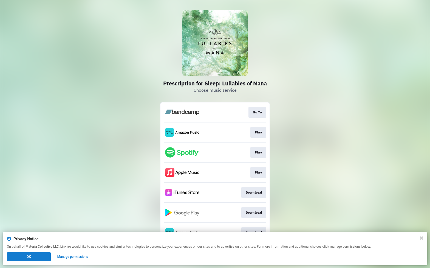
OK (29, 257)
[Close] (421, 238)
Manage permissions (72, 257)
